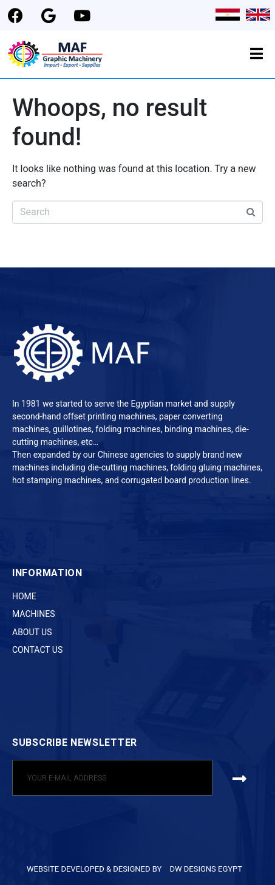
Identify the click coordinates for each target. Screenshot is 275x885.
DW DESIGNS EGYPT (205, 868)
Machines (33, 614)
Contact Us (37, 650)
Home (24, 596)
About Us (32, 632)
